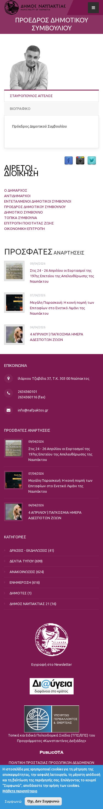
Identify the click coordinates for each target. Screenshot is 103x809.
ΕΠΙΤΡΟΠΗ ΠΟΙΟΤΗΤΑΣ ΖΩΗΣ (29, 223)
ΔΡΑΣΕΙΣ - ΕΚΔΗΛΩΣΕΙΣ (28, 550)
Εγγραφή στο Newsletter (51, 664)
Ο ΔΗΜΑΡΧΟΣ (15, 190)
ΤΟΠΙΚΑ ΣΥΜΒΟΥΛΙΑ (20, 218)
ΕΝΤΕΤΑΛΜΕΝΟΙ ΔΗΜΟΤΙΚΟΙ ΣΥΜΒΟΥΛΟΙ (37, 201)
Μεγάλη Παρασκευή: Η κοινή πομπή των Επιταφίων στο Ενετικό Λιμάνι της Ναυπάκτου (62, 307)
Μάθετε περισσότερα (19, 791)
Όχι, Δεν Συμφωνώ (43, 801)
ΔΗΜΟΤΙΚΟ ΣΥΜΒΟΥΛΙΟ (23, 212)
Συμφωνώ (13, 801)
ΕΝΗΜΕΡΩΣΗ (20, 582)
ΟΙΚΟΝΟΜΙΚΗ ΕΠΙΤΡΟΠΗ (24, 228)
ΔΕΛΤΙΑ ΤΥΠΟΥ (22, 561)
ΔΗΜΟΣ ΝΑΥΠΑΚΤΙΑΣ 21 (29, 604)
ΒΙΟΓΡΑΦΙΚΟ (20, 108)
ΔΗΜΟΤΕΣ (18, 593)
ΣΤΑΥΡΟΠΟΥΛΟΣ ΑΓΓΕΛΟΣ (31, 96)
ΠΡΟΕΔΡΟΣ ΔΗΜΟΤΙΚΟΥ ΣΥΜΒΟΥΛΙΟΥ (35, 207)
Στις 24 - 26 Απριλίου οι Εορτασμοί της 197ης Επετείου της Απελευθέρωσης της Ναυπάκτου (62, 275)
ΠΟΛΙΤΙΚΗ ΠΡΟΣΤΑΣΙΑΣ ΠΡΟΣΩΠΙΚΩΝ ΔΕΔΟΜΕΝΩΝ (51, 762)
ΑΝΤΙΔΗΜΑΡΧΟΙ (17, 196)
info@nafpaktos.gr (33, 410)
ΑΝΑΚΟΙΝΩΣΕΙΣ (22, 572)
